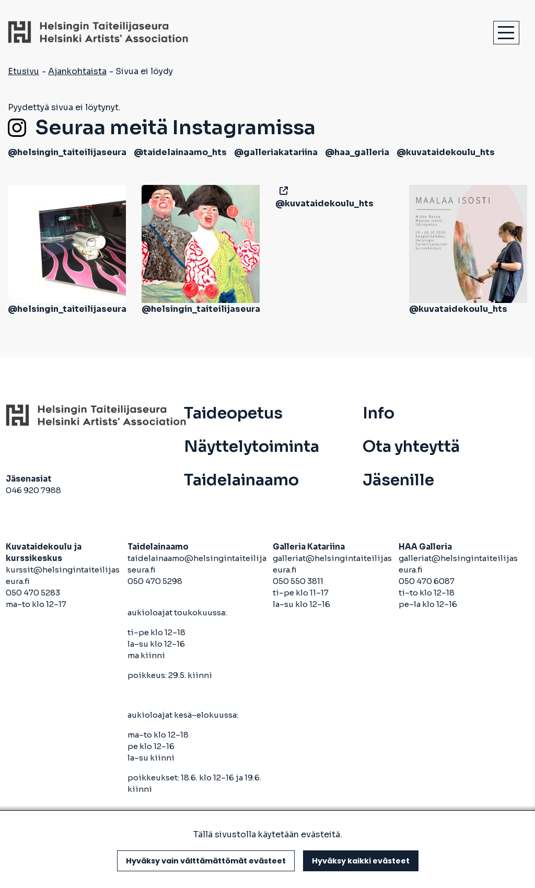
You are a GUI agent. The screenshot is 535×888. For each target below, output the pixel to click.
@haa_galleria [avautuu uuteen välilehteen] (357, 152)
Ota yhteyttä (411, 446)
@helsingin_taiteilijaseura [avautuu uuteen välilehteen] (67, 152)
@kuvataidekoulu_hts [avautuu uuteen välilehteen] (446, 152)
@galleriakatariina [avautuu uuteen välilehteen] (276, 152)
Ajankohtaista (77, 71)
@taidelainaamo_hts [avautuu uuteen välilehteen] (180, 152)
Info (378, 413)
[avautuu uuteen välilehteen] (281, 190)
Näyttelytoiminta (251, 446)
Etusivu (23, 71)
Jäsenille (398, 480)
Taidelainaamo (241, 480)
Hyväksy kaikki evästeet (361, 861)
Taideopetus (233, 413)
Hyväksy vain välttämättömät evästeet (206, 861)
